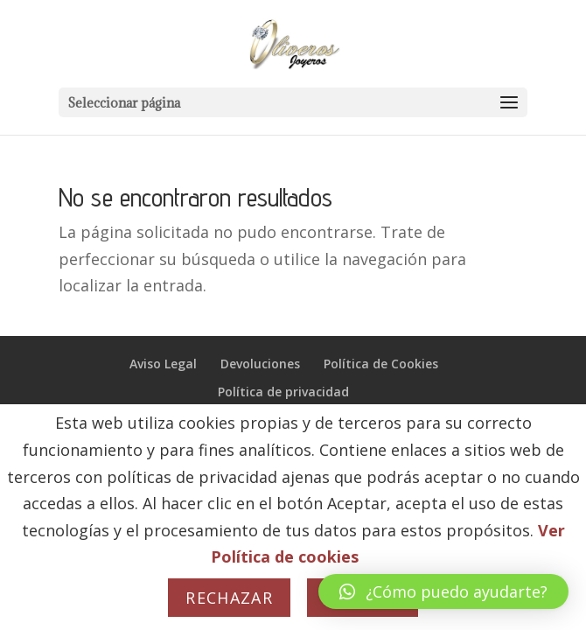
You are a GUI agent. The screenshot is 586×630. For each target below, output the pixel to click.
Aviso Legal (163, 363)
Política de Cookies (381, 363)
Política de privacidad (283, 391)
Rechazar (229, 597)
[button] (443, 591)
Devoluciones (260, 363)
